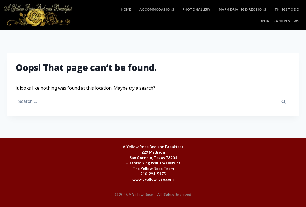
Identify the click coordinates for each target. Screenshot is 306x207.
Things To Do (286, 9)
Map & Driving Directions (242, 9)
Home (126, 9)
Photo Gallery (196, 9)
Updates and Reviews (279, 21)
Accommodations (156, 9)
